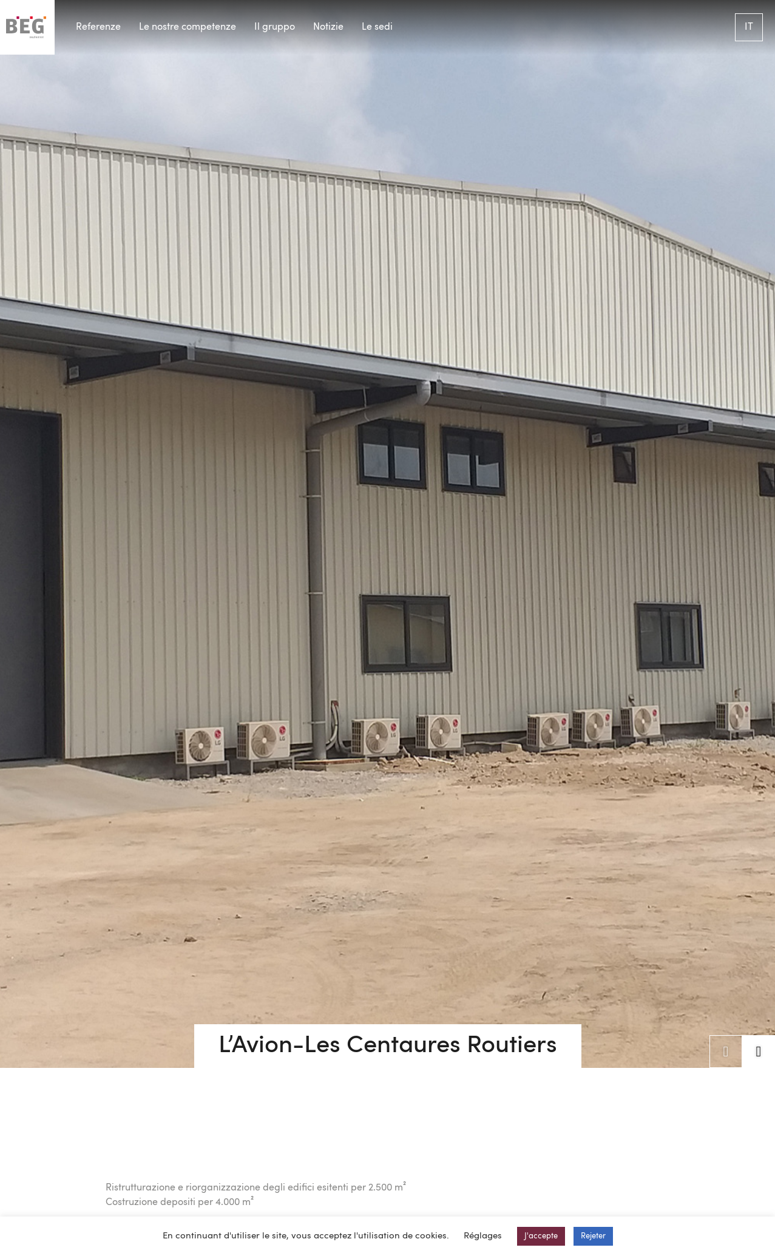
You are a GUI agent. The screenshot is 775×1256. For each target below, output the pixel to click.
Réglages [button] (483, 1236)
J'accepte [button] (541, 1236)
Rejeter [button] (593, 1236)
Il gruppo (274, 27)
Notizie (328, 27)
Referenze (98, 27)
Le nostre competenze (187, 27)
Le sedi (377, 27)
